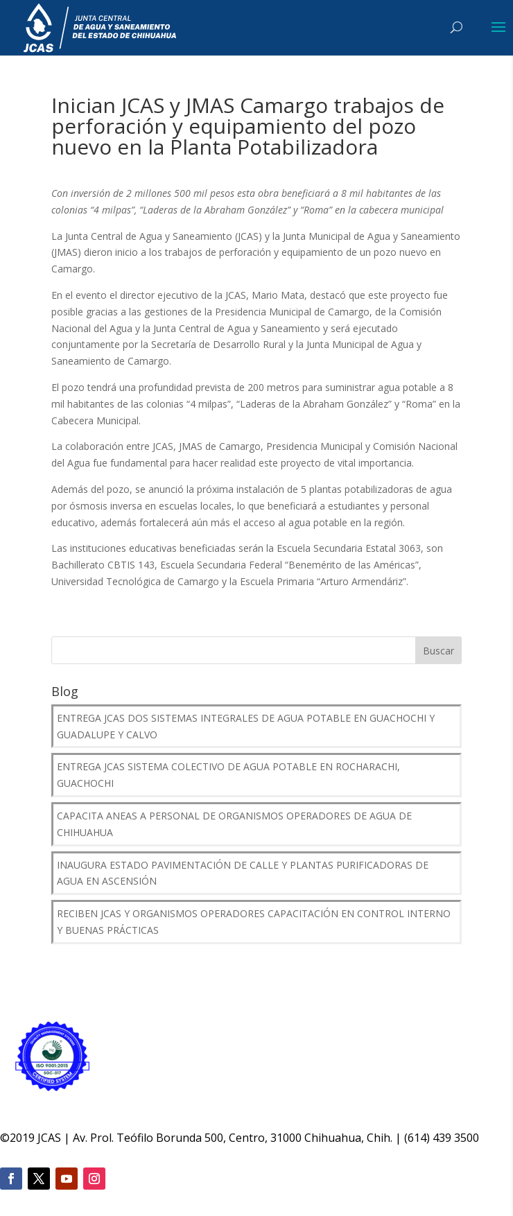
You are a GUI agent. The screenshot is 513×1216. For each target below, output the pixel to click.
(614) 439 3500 (441, 1137)
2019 (22, 1137)
